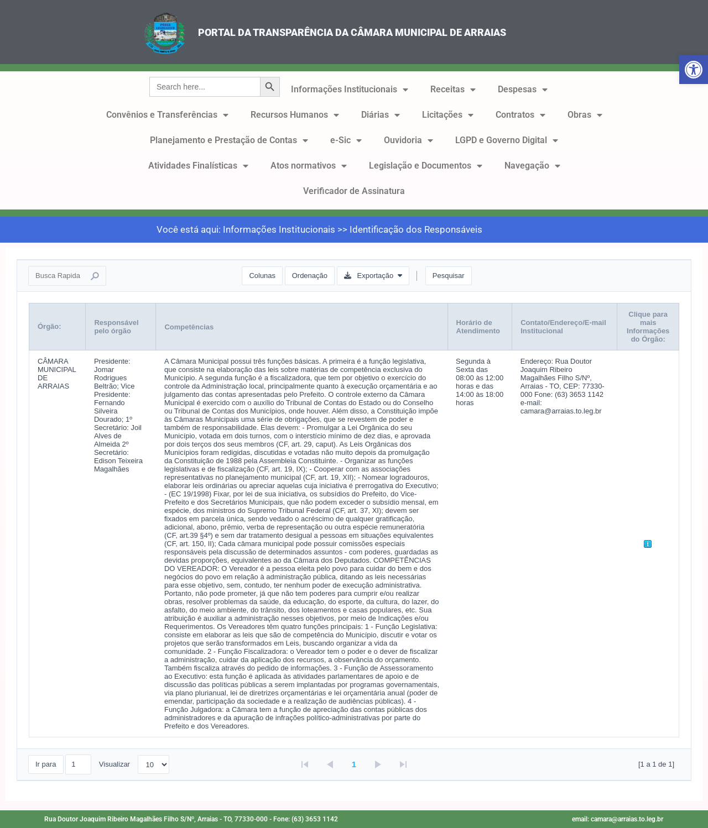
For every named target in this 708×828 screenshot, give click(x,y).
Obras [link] (585, 115)
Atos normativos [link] (308, 166)
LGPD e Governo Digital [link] (506, 140)
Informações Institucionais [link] (349, 89)
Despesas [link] (523, 89)
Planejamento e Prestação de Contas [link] (229, 140)
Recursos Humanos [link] (295, 115)
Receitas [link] (453, 89)
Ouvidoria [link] (408, 140)
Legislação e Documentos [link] (425, 166)
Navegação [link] (532, 166)
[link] (693, 69)
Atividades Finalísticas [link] (198, 166)
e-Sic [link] (346, 140)
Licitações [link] (447, 115)
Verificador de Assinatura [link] (354, 191)
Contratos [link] (520, 115)
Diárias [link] (380, 115)
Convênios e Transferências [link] (167, 115)
